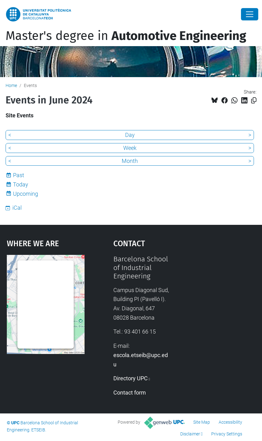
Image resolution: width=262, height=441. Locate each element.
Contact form (129, 392)
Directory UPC (130, 378)
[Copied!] (253, 100)
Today (20, 184)
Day (130, 135)
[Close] (249, 14)
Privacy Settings (226, 433)
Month (130, 161)
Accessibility (230, 422)
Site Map (201, 422)
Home (11, 85)
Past (18, 175)
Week (130, 148)
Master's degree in (126, 35)
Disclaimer (190, 433)
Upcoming (25, 193)
